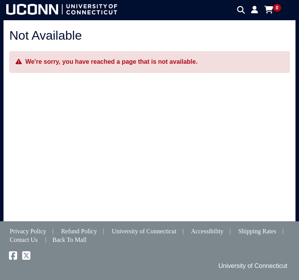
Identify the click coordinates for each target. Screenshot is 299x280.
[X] (26, 257)
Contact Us (24, 239)
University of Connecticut (144, 231)
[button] (254, 9)
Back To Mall (69, 239)
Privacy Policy (28, 231)
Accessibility (207, 231)
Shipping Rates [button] (257, 231)
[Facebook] (13, 257)
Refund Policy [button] (79, 231)
